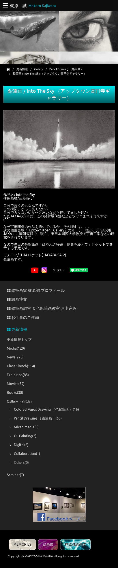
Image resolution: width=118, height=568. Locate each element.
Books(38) (15, 393)
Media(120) (16, 348)
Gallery (38, 69)
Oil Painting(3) (25, 436)
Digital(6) (21, 445)
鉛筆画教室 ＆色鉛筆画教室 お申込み (42, 308)
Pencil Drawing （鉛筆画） (66, 69)
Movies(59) (15, 384)
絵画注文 (17, 299)
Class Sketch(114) (21, 366)
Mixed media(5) (26, 427)
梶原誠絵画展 (75, 544)
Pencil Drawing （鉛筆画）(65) (38, 418)
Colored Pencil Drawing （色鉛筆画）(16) (46, 409)
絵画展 (48, 544)
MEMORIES (22, 544)
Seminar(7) (15, 475)
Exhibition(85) (18, 375)
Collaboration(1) (27, 454)
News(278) (15, 357)
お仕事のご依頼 (23, 317)
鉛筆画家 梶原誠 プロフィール (36, 290)
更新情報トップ (19, 339)
